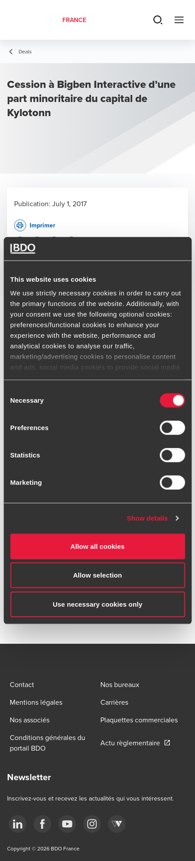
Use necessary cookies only (97, 604)
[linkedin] (17, 824)
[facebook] (42, 824)
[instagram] (92, 824)
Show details (147, 518)
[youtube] (67, 824)
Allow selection (97, 575)
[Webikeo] (116, 824)
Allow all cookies (97, 546)
